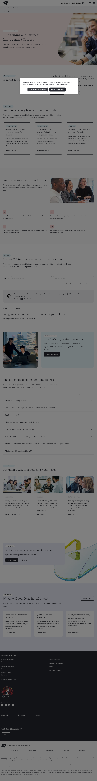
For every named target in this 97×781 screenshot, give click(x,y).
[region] (49, 86)
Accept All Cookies (57, 89)
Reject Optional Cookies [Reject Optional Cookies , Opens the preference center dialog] (37, 89)
